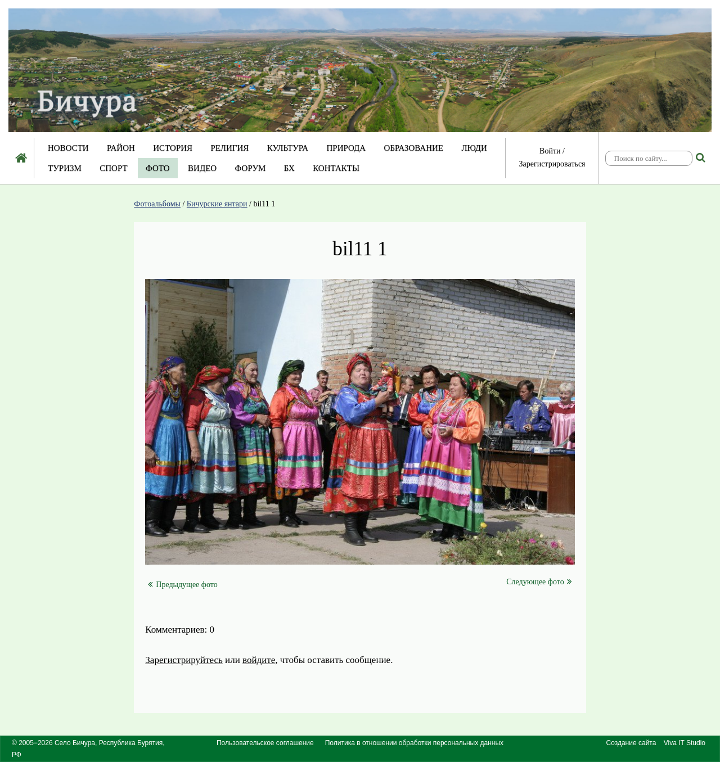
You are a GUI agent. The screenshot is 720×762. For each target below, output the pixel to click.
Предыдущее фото (182, 584)
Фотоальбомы (157, 204)
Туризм (65, 168)
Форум (250, 168)
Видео (202, 168)
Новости (68, 147)
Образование (413, 147)
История (172, 147)
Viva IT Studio (684, 743)
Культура (287, 147)
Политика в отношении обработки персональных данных (414, 743)
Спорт (113, 168)
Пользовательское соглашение (265, 743)
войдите (258, 660)
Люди (474, 147)
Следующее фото (539, 581)
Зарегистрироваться (552, 164)
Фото (158, 168)
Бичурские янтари (217, 204)
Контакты (336, 168)
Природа (346, 147)
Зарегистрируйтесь (184, 660)
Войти (549, 151)
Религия (230, 147)
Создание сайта (631, 743)
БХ (289, 168)
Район (121, 147)
